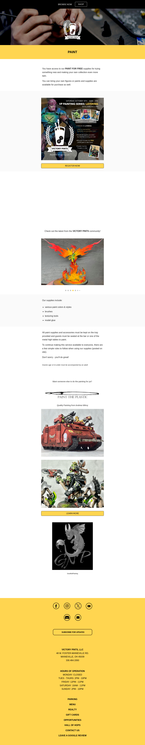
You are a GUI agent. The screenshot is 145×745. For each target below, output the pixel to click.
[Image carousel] (72, 264)
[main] (72, 52)
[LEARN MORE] (72, 513)
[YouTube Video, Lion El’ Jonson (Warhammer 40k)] (72, 199)
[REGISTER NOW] (72, 166)
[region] (72, 4)
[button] (3, 12)
